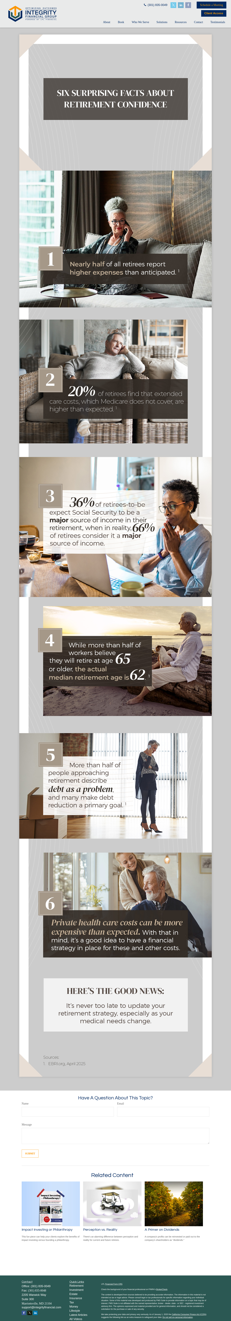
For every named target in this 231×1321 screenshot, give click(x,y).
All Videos (75, 1319)
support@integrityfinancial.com (41, 1307)
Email (120, 1103)
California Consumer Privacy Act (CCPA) (189, 1314)
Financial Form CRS (113, 1284)
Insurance (75, 1298)
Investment (76, 1289)
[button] (106, 22)
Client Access (213, 13)
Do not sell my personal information (178, 1317)
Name (25, 1103)
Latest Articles (78, 1315)
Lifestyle (74, 1310)
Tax (71, 1302)
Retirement (76, 1285)
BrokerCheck (161, 1289)
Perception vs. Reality (100, 1230)
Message (27, 1124)
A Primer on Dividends (162, 1230)
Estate (73, 1294)
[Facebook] (188, 5)
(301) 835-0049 (155, 5)
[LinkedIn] (181, 5)
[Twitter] (173, 5)
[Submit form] (30, 1154)
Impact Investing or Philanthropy (47, 1230)
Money (73, 1306)
